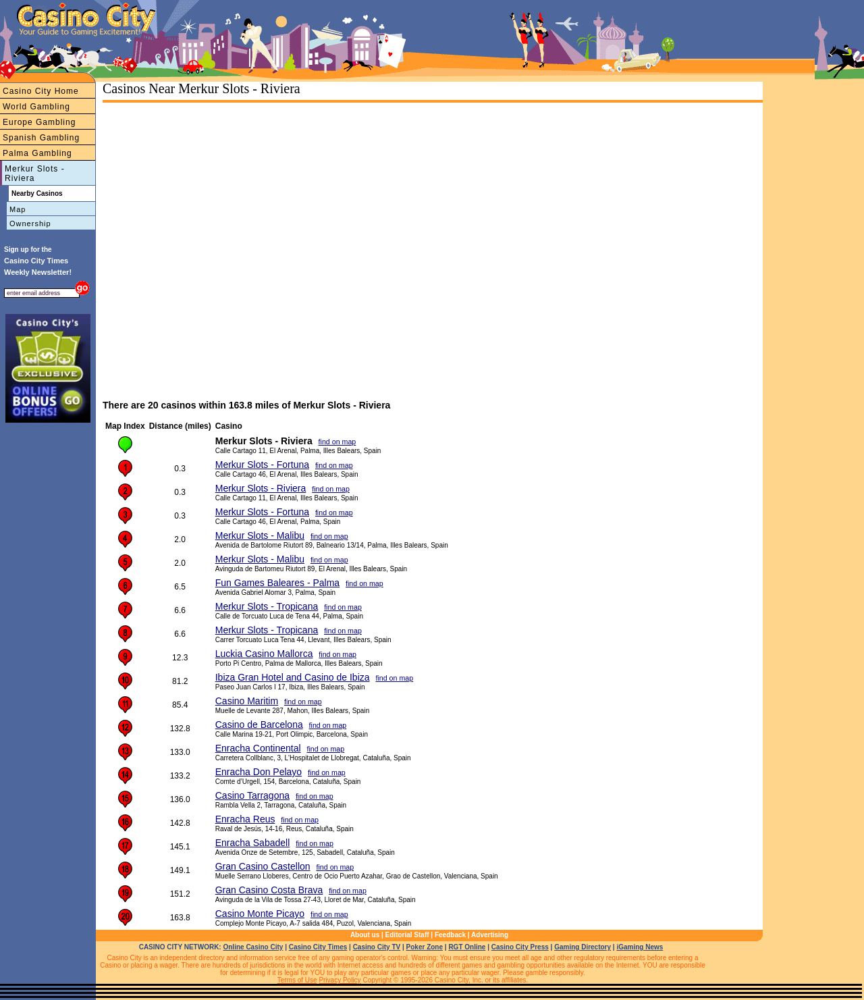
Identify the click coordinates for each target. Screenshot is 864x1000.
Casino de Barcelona (259, 724)
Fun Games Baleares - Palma (277, 582)
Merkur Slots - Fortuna (262, 464)
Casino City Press (520, 947)
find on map (337, 442)
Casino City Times (318, 947)
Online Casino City (253, 947)
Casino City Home (41, 91)
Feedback (450, 935)
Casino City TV (377, 947)
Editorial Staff (407, 935)
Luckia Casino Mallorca (264, 653)
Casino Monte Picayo (259, 913)
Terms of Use (297, 980)
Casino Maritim (246, 700)
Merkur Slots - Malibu (259, 535)
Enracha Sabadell (252, 842)
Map (17, 209)
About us (364, 935)
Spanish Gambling (41, 137)
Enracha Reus (245, 819)
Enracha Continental (258, 748)
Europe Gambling (39, 122)
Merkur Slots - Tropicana (267, 606)
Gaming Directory (582, 947)
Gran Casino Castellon (262, 866)
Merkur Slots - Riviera (35, 173)
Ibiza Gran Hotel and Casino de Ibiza (292, 677)
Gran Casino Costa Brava (269, 890)
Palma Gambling (37, 153)
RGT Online (466, 947)
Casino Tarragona (252, 795)
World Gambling (36, 106)
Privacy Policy (339, 980)
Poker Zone (424, 947)
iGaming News (639, 947)
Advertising (489, 935)
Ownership (30, 223)
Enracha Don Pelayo (258, 771)
